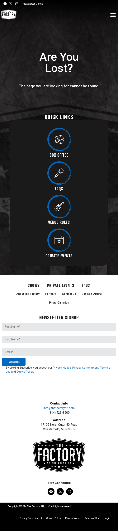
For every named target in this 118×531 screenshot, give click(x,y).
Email (5, 346)
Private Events (60, 285)
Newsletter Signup (33, 3)
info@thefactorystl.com (59, 408)
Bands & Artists (92, 294)
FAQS (59, 188)
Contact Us (69, 294)
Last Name (9, 334)
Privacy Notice (62, 367)
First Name (9, 321)
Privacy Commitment (85, 367)
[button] (113, 15)
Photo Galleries (59, 302)
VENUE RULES (59, 222)
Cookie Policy (25, 371)
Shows (34, 285)
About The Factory (28, 294)
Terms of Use (92, 518)
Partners (50, 294)
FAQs (86, 285)
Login (107, 518)
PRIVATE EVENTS (59, 255)
